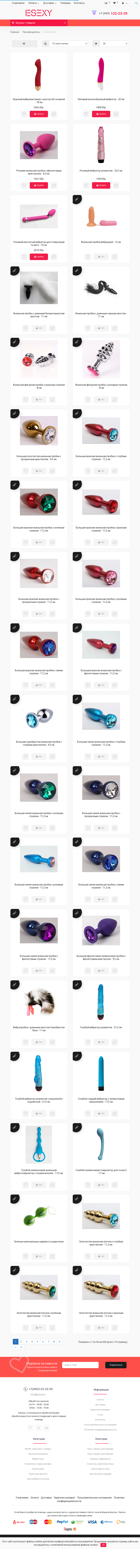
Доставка (50, 3)
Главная (14, 32)
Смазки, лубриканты (100, 1459)
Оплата (34, 3)
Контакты (79, 3)
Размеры (66, 3)
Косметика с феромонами (38, 1464)
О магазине (18, 3)
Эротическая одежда (100, 1474)
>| (21, 1347)
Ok (103, 1545)
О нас (100, 1414)
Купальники (38, 1469)
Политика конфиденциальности (100, 1429)
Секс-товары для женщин (100, 1449)
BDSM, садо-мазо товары (38, 1449)
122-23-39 (113, 14)
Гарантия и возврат (100, 1409)
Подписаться (116, 1365)
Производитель (31, 32)
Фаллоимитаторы (100, 1469)
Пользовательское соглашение (100, 1424)
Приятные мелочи (38, 1474)
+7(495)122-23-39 (38, 1389)
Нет (101, 257)
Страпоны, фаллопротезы (100, 1464)
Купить (39, 114)
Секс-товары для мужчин (100, 1454)
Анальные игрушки (38, 1454)
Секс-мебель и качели (38, 1479)
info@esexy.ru (38, 1394)
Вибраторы (38, 1459)
